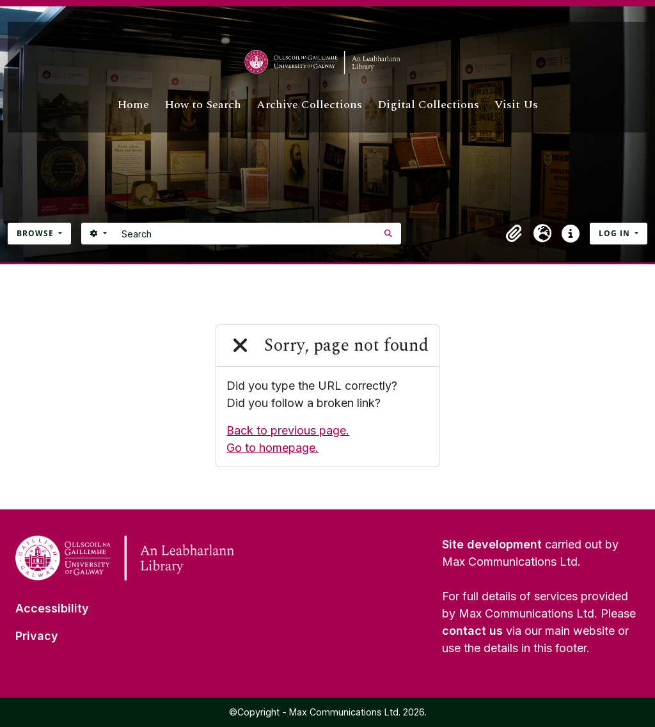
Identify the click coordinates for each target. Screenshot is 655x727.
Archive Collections (309, 104)
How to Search (202, 104)
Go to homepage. (272, 447)
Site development (492, 544)
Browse (36, 233)
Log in (616, 233)
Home (133, 104)
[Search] (246, 233)
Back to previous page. (287, 430)
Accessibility (52, 608)
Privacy (36, 636)
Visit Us (516, 104)
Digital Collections (428, 104)
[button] (514, 234)
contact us (472, 630)
